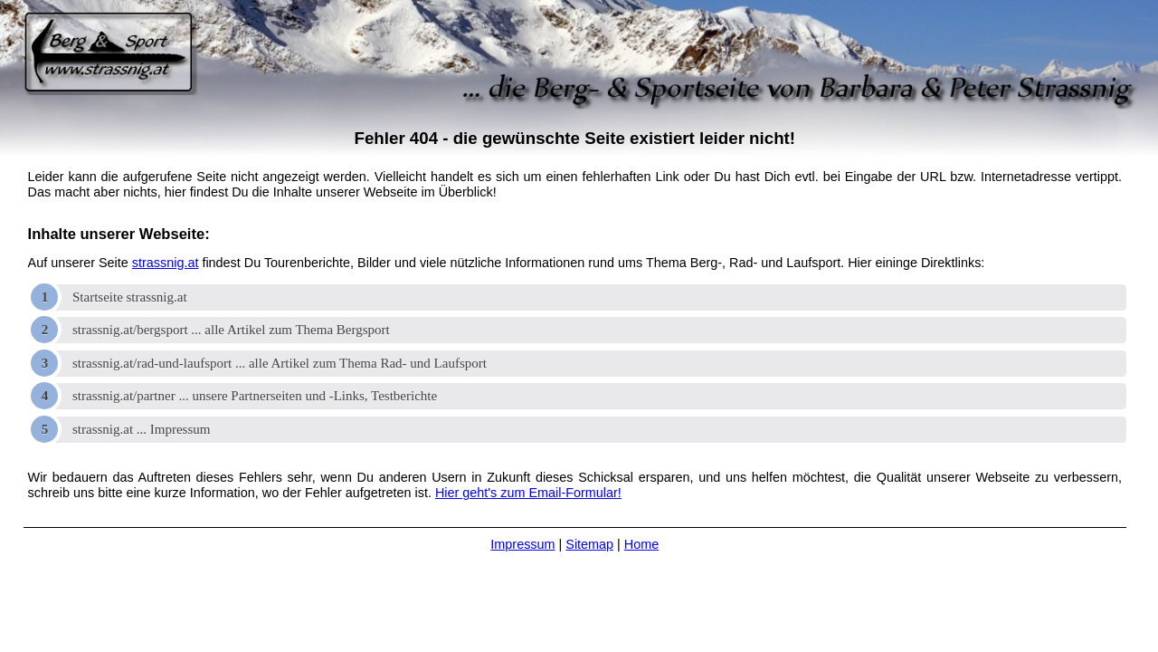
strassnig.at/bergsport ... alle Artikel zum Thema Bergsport (231, 329)
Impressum (522, 544)
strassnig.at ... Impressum (141, 429)
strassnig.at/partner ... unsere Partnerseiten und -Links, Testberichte (254, 395)
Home (641, 544)
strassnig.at (165, 262)
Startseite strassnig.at (129, 297)
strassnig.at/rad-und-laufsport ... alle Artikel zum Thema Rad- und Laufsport (279, 363)
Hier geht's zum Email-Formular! (528, 492)
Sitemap (589, 544)
